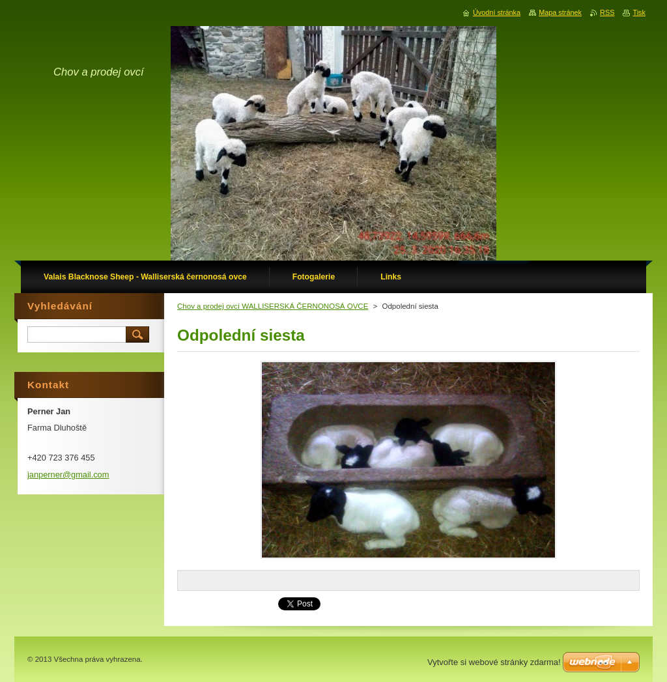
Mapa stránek (560, 12)
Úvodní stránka (496, 12)
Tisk (639, 12)
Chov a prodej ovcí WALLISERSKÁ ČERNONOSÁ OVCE (272, 306)
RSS (607, 12)
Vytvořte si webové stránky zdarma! (494, 662)
